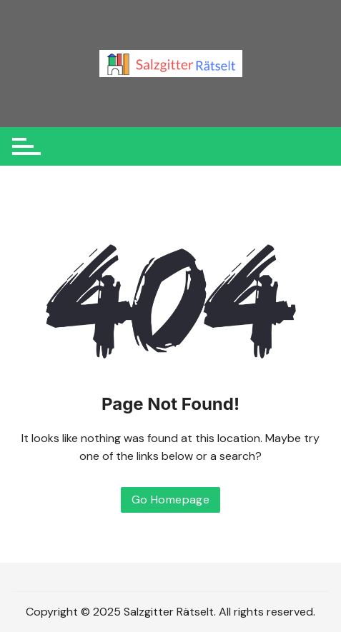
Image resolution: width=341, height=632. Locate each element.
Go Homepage (170, 499)
